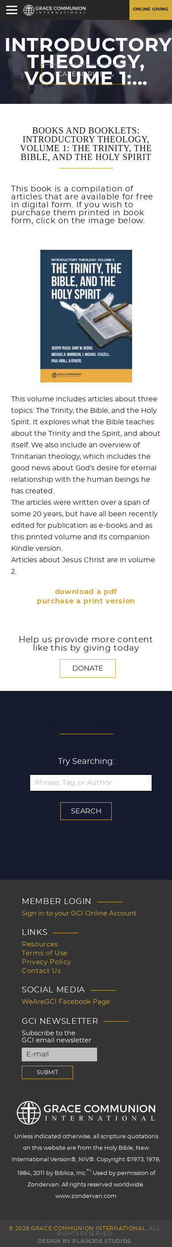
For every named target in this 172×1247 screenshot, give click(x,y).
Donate (87, 668)
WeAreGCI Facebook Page (66, 1002)
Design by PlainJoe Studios (84, 1241)
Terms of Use (45, 953)
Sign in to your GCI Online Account (79, 913)
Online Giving (150, 9)
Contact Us (41, 971)
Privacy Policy (46, 962)
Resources (40, 944)
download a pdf (86, 591)
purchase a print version (85, 601)
